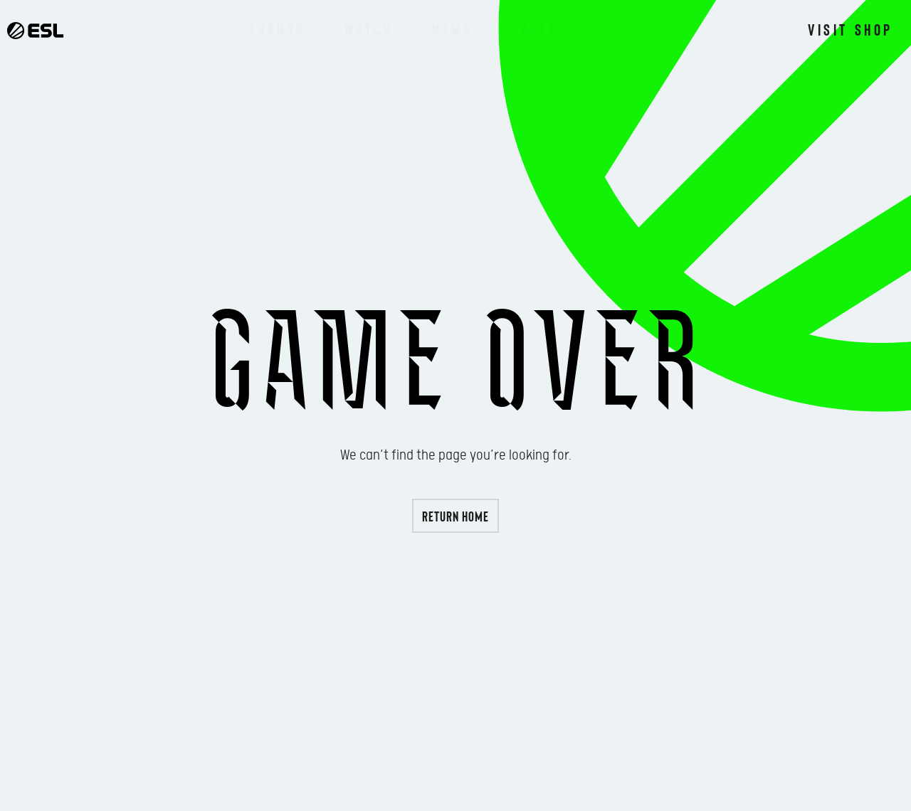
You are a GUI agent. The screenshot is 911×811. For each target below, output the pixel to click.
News (452, 28)
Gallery (544, 28)
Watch (369, 28)
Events (277, 28)
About (640, 28)
